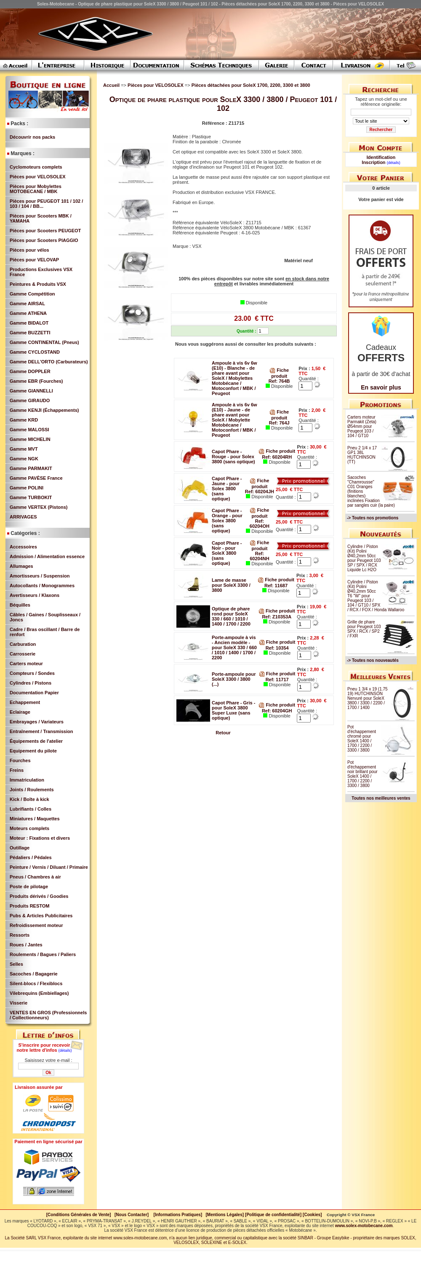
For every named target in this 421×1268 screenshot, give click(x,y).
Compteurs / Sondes (32, 673)
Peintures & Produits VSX (38, 284)
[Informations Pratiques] (177, 1214)
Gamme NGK (24, 458)
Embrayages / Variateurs (37, 721)
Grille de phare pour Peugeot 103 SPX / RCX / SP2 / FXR (364, 629)
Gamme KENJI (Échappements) (44, 410)
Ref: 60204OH (259, 523)
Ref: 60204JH (259, 491)
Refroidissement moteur (36, 925)
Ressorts (19, 935)
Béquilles (20, 604)
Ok (48, 1072)
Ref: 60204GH (277, 710)
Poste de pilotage (29, 886)
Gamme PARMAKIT (31, 468)
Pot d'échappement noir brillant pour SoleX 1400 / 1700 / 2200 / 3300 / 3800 (362, 774)
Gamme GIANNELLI (31, 390)
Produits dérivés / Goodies (39, 896)
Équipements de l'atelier (36, 741)
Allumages (21, 566)
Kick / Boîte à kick (29, 799)
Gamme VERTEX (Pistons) (39, 507)
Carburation (23, 644)
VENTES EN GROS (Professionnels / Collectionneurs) (48, 1015)
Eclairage (20, 712)
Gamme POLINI (26, 487)
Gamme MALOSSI (29, 429)
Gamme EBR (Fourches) (36, 381)
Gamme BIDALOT (29, 322)
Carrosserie (22, 653)
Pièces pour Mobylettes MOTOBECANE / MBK (35, 189)
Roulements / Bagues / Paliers (43, 954)
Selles (16, 964)
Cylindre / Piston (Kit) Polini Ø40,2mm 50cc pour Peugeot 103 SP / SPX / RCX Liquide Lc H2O (364, 558)
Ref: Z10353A (276, 616)
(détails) (65, 1050)
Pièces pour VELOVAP (34, 259)
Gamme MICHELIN (30, 439)
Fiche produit (276, 451)
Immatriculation (27, 779)
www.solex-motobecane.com (364, 1225)
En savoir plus (381, 387)
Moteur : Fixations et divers (40, 838)
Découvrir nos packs (32, 137)
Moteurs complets (29, 828)
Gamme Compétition (32, 293)
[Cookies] (312, 1214)
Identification (381, 157)
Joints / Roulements (32, 789)
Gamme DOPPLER (30, 371)
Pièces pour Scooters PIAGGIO (44, 240)
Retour (223, 732)
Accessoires (23, 546)
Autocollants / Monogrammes (42, 585)
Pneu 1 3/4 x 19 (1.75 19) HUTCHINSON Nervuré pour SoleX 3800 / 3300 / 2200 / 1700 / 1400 (367, 698)
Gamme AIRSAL (27, 303)
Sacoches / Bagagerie (34, 973)
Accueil (111, 85)
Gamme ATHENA (28, 313)
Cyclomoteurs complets (36, 166)
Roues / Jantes (26, 944)
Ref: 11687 (276, 585)
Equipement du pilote (33, 750)
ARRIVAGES (23, 516)
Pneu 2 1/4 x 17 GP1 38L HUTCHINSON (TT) (362, 455)
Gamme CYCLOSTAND (35, 352)
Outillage (19, 847)
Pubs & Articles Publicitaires (41, 915)
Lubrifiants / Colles (30, 808)
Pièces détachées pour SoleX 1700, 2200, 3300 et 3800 (251, 85)
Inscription (373, 162)
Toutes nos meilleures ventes (381, 798)
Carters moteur (26, 663)
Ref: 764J (279, 422)
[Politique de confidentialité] (273, 1214)
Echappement (25, 702)
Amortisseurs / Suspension (39, 575)
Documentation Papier (34, 692)
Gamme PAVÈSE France (36, 478)
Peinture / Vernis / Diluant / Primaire (49, 867)
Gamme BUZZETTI (30, 332)
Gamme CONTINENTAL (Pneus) (44, 342)
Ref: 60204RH (277, 456)
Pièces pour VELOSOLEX (38, 176)
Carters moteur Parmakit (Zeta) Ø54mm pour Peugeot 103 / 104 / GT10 (361, 426)
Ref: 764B (279, 381)
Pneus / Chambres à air (35, 876)
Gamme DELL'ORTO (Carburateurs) (49, 361)
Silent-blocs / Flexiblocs (36, 983)
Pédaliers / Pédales (31, 857)
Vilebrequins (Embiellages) (39, 993)
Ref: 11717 (277, 679)
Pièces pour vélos (29, 250)
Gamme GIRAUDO (30, 400)
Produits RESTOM (30, 905)
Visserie (18, 1002)
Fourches (20, 760)
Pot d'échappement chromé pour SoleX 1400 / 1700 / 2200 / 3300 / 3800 (361, 738)
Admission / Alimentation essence (47, 556)
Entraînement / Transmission (41, 731)
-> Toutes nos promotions (372, 518)
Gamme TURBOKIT (31, 497)
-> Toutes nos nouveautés (373, 660)
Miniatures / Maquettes (35, 818)
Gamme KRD (24, 419)
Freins (17, 770)
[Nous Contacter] (132, 1214)
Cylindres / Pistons (30, 682)
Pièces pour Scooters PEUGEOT (45, 230)
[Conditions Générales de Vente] (80, 1214)
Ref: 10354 (277, 647)
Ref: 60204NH (259, 556)
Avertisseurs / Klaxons (34, 595)
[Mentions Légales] (224, 1214)
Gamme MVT (24, 448)
